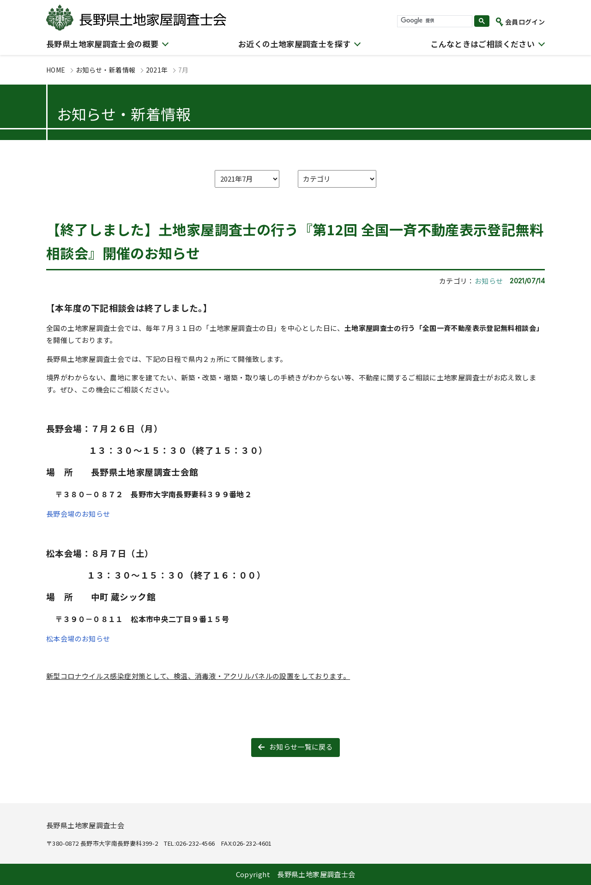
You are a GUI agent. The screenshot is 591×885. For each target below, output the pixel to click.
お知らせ (489, 281)
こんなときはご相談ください (482, 43)
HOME (56, 69)
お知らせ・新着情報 (105, 69)
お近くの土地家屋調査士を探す (294, 43)
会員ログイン (525, 21)
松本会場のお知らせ (78, 638)
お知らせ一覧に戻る (301, 746)
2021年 (157, 69)
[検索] (434, 20)
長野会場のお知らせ (78, 514)
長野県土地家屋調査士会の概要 (102, 43)
